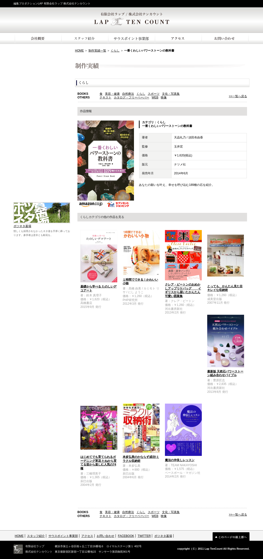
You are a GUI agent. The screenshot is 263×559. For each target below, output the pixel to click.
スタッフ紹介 (36, 536)
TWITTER (144, 536)
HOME (79, 50)
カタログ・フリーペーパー (131, 97)
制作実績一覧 (97, 50)
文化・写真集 (171, 93)
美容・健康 (112, 93)
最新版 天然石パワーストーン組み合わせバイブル (225, 373)
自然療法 (128, 93)
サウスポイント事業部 (63, 536)
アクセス (87, 536)
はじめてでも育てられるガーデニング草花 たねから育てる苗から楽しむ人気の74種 (98, 462)
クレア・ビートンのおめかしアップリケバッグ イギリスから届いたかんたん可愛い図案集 (183, 290)
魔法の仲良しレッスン (179, 460)
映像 (164, 97)
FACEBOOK (126, 536)
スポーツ (154, 93)
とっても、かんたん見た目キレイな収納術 (225, 288)
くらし (115, 50)
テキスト (105, 97)
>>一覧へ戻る (238, 96)
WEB (155, 97)
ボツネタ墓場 (22, 226)
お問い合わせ (105, 536)
